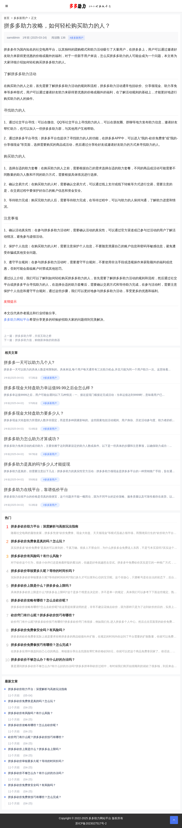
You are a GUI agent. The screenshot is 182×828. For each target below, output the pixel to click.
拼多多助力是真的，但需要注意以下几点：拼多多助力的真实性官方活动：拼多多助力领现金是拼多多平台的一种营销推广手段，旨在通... (89, 471)
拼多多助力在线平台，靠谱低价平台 (36, 489)
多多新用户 (21, 18)
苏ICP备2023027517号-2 (91, 823)
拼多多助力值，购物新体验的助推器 (37, 340)
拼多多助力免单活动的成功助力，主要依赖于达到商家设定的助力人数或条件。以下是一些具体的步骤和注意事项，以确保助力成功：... (88, 445)
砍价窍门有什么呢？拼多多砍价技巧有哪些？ (36, 737)
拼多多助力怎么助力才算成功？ (32, 439)
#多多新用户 (76, 37)
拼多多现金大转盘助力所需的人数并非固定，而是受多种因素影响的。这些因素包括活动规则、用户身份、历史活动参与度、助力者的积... (89, 420)
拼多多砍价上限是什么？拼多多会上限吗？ (34, 749)
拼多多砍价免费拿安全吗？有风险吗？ (32, 785)
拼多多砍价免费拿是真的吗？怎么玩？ (32, 701)
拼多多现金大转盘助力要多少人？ (34, 413)
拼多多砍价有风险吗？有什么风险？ (30, 713)
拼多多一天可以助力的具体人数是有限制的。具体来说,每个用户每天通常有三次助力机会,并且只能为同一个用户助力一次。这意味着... (87, 369)
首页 (6, 18)
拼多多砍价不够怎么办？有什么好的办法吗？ (36, 773)
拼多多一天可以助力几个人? (29, 362)
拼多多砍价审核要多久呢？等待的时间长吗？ (36, 761)
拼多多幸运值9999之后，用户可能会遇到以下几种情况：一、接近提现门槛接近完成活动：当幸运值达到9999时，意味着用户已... (84, 394)
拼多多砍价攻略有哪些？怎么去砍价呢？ (33, 725)
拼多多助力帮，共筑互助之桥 (33, 335)
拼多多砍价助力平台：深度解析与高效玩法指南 (37, 689)
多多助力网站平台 (16, 319)
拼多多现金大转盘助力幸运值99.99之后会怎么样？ (49, 388)
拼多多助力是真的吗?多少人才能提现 (37, 464)
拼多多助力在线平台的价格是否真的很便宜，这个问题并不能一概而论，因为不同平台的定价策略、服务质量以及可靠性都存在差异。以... (89, 496)
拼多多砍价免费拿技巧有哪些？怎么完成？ (34, 797)
